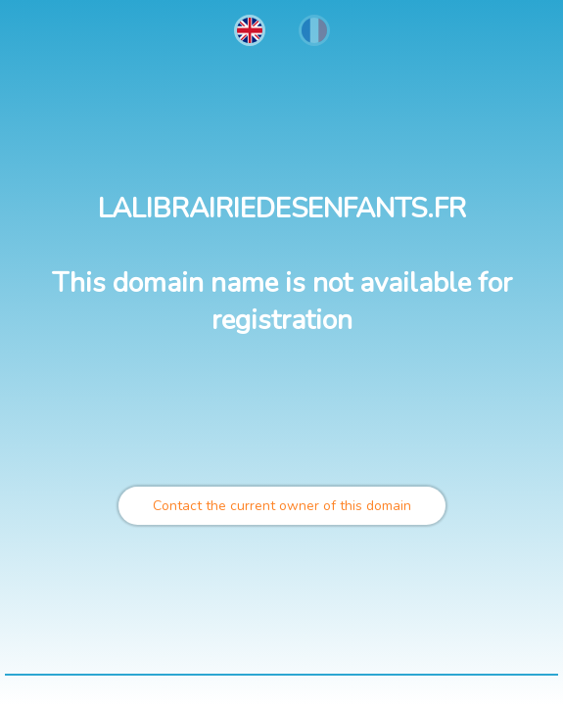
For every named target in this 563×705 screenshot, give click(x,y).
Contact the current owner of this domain (282, 505)
